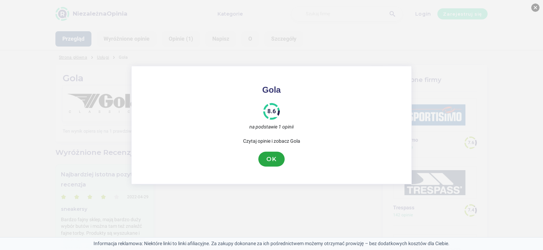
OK (271, 159)
